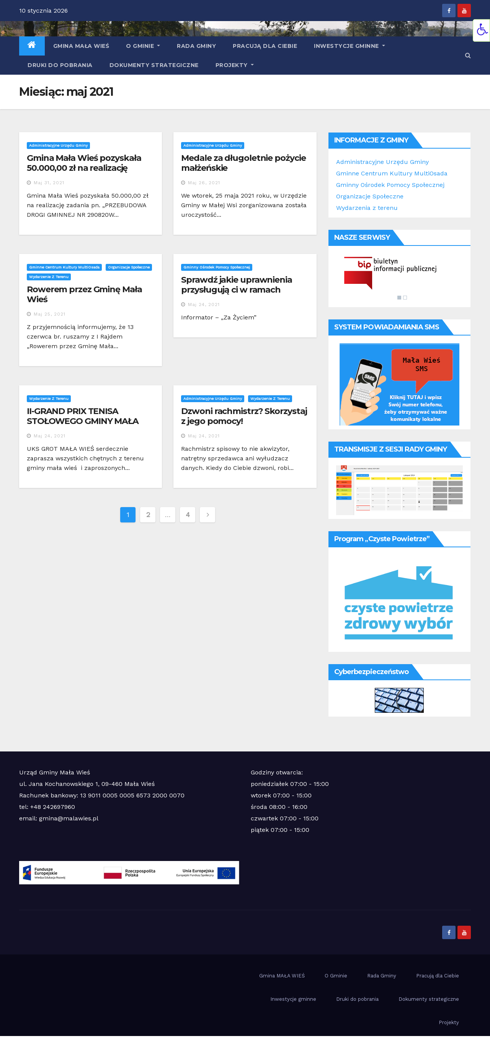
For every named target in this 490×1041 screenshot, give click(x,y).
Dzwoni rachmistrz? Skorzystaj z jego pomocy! (244, 416)
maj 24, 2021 (204, 304)
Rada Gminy (196, 46)
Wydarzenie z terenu (49, 277)
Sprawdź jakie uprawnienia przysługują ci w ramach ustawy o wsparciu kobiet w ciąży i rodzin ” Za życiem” (239, 295)
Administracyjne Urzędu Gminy (58, 145)
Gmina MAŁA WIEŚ (81, 46)
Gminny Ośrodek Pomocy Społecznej (216, 267)
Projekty (235, 65)
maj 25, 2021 (49, 314)
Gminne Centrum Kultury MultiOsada (64, 267)
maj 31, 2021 (49, 182)
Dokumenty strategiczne (154, 65)
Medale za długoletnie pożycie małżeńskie (243, 163)
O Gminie (143, 46)
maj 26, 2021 (204, 182)
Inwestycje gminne (349, 46)
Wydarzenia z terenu (367, 207)
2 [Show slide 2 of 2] (405, 298)
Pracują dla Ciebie (265, 46)
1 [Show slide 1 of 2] (399, 298)
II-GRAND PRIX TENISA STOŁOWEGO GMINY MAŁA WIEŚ (83, 421)
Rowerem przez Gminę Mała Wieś (84, 294)
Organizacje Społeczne (369, 196)
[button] (468, 55)
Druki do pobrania (60, 65)
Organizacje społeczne (129, 267)
